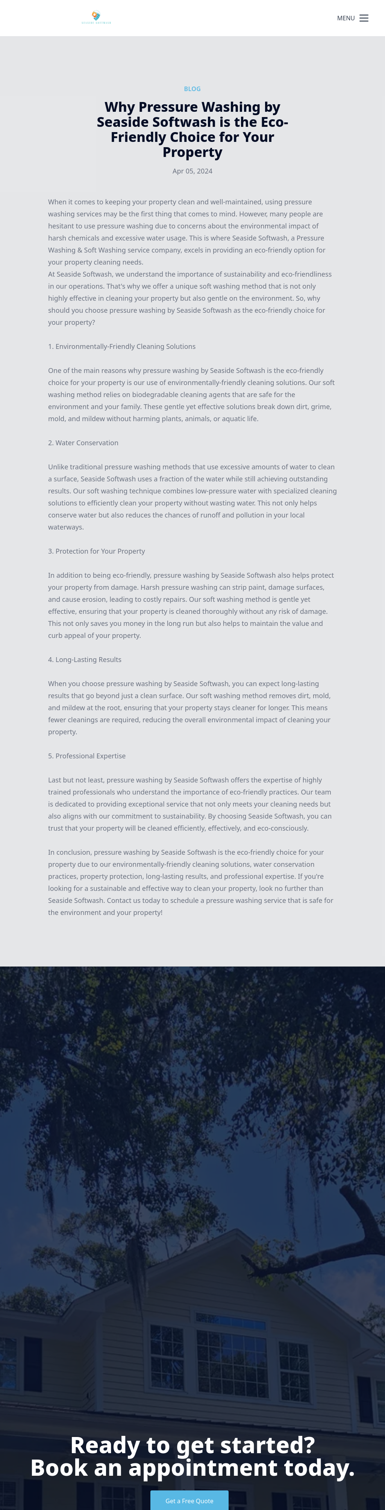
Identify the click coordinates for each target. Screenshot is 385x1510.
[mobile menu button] (364, 18)
